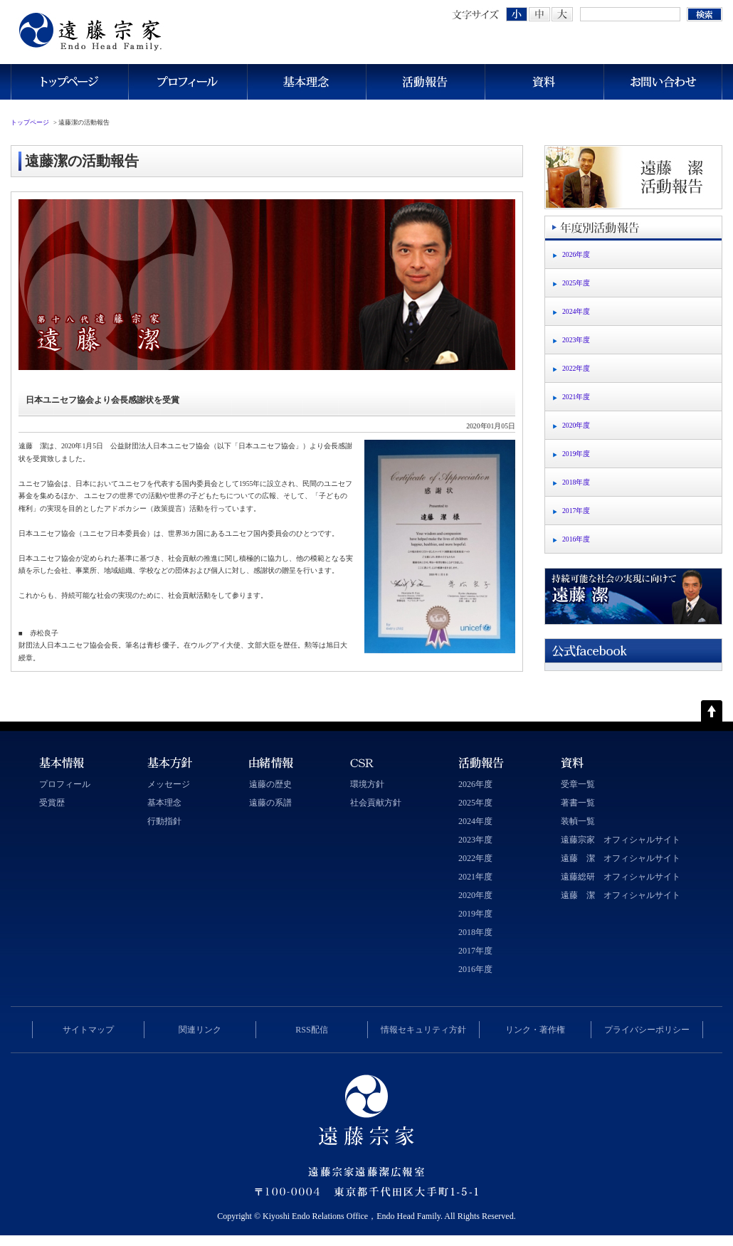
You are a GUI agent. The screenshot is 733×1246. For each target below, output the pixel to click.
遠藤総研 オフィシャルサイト (620, 877)
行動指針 (164, 821)
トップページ (69, 82)
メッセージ (168, 784)
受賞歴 (52, 803)
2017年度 (576, 510)
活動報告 (425, 82)
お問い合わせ (662, 82)
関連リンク (200, 1030)
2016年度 (576, 539)
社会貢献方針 (375, 803)
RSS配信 (311, 1030)
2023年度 (576, 340)
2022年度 (576, 368)
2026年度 (576, 254)
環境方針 (367, 784)
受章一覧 (578, 784)
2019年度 (576, 454)
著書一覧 (578, 803)
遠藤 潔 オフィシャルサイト (620, 858)
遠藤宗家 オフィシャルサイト (620, 840)
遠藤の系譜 (270, 803)
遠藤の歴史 (270, 784)
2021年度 (576, 397)
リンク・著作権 (535, 1030)
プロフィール (187, 82)
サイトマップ (88, 1030)
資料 (544, 82)
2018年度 (576, 482)
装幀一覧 (578, 821)
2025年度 (576, 283)
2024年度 (576, 311)
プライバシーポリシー (647, 1030)
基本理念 (306, 82)
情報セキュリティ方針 (423, 1030)
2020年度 (576, 425)
